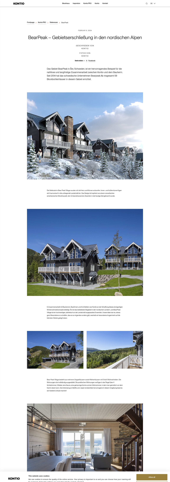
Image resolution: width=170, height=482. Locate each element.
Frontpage (30, 22)
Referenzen (54, 22)
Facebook (91, 61)
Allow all (152, 467)
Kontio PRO (42, 22)
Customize (152, 474)
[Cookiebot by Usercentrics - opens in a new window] (14, 477)
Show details (33, 478)
